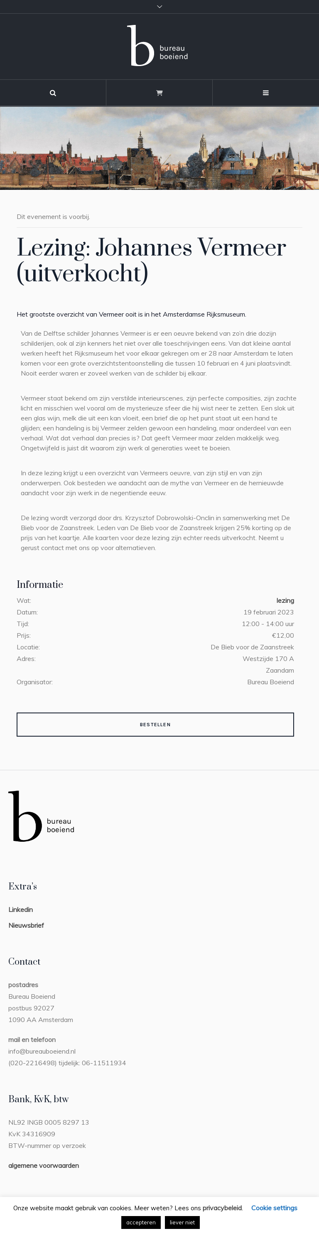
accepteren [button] (141, 1222)
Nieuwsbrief (26, 925)
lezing (285, 600)
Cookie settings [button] (274, 1208)
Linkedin (20, 909)
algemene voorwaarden (43, 1165)
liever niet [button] (182, 1222)
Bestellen (155, 724)
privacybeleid (222, 1208)
